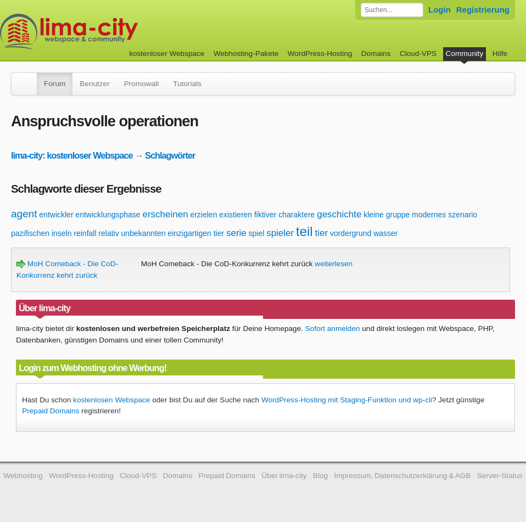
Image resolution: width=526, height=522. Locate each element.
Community (465, 53)
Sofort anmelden (332, 328)
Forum (54, 84)
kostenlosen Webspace (111, 400)
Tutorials (187, 84)
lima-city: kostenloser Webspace (72, 155)
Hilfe (500, 53)
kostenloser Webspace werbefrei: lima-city (110, 31)
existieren (235, 214)
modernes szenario (444, 214)
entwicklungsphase (107, 214)
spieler (280, 233)
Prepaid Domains (50, 411)
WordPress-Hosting (320, 53)
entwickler (56, 214)
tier (321, 233)
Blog (320, 476)
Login (439, 9)
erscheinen (165, 214)
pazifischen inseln (41, 233)
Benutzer (94, 84)
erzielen (203, 214)
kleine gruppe (386, 214)
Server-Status (500, 476)
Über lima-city (283, 476)
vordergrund (351, 233)
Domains (376, 53)
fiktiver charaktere (284, 214)
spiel (257, 233)
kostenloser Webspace (166, 53)
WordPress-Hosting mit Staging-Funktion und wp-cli (346, 400)
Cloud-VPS (418, 53)
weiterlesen (333, 264)
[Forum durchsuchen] (392, 10)
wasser (385, 233)
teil (304, 231)
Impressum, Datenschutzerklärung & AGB (402, 476)
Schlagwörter (170, 155)
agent (24, 214)
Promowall (141, 84)
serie (236, 233)
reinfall (85, 233)
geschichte (339, 214)
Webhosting (23, 476)
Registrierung (483, 9)
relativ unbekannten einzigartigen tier (161, 233)
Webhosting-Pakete (246, 53)
